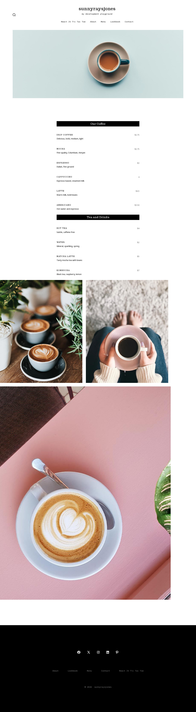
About (93, 21)
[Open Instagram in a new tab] (98, 652)
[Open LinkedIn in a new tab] (108, 652)
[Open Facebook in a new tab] (79, 652)
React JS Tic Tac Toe (73, 21)
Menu (103, 21)
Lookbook (115, 21)
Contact (129, 21)
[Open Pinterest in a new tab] (117, 652)
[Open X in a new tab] (88, 652)
